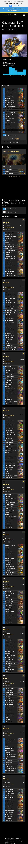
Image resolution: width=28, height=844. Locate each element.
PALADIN (6, 222)
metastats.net (12, 839)
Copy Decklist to (14, 139)
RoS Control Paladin (11, 151)
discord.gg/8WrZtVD (13, 10)
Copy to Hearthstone (9, 227)
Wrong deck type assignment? (14, 176)
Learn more (16, 5)
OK (10, 5)
